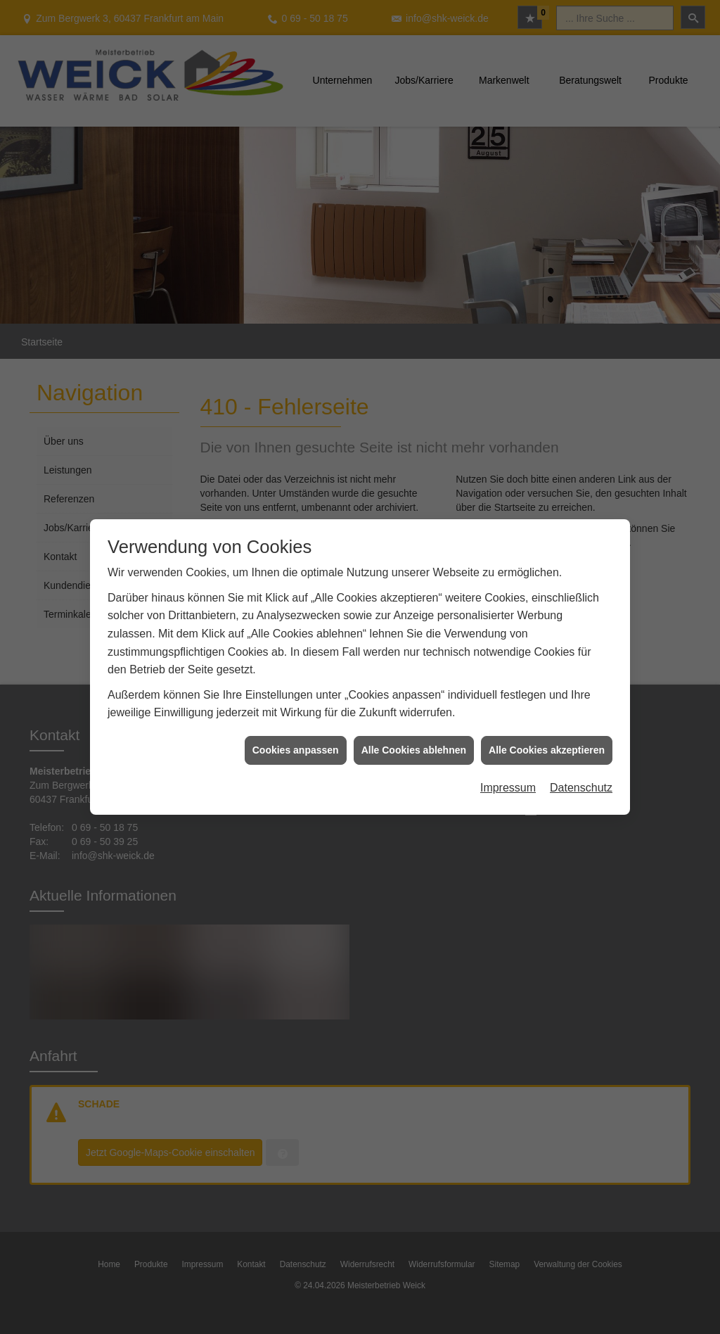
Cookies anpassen (295, 727)
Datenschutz (581, 765)
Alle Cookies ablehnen (413, 727)
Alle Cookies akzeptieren (547, 727)
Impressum (508, 765)
